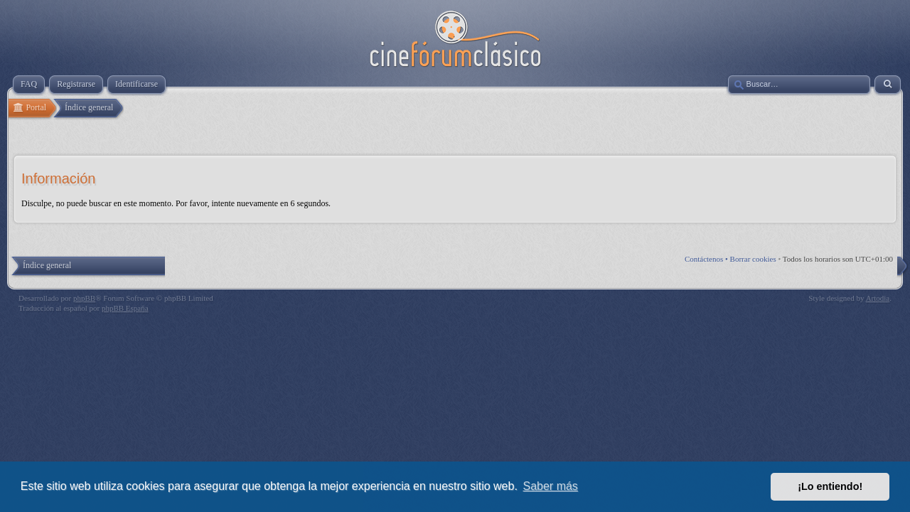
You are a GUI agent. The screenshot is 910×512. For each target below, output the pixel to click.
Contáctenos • (707, 259)
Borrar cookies (753, 259)
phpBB (84, 298)
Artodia (878, 298)
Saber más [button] (550, 486)
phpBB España (125, 308)
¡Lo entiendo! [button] (830, 486)
